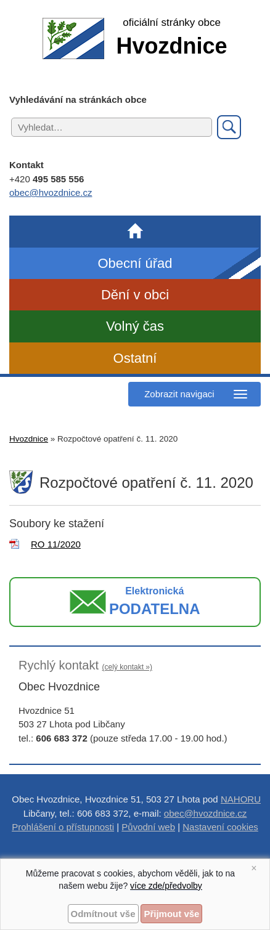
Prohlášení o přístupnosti (63, 827)
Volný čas (135, 326)
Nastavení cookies (220, 827)
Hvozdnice (28, 438)
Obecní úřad (134, 263)
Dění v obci (135, 294)
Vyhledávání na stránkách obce (78, 99)
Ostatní (135, 358)
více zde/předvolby (166, 886)
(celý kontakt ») (127, 667)
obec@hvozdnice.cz (50, 192)
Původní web (148, 827)
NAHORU (241, 799)
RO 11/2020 (56, 544)
